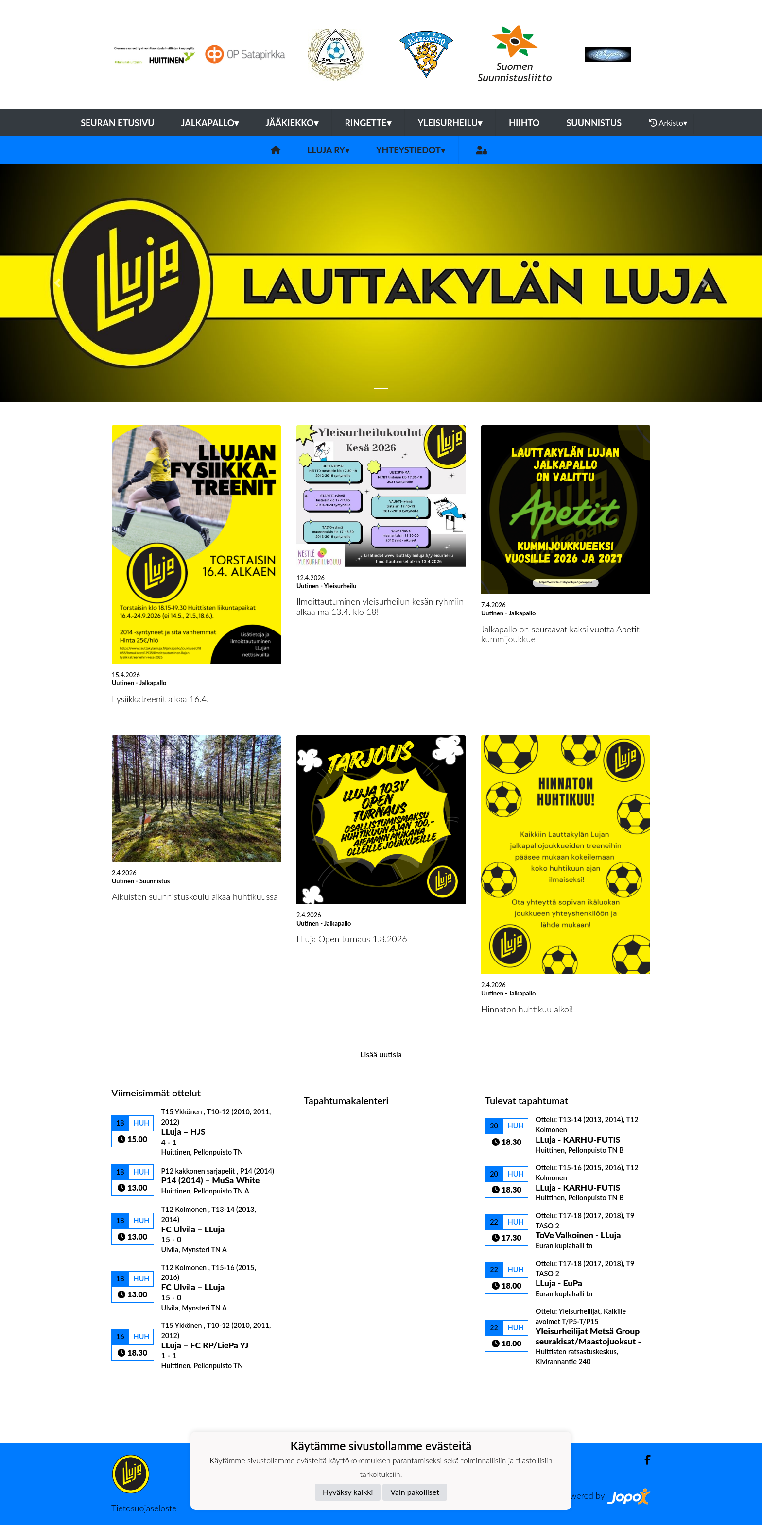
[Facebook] (644, 1460)
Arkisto (668, 123)
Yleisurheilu (450, 122)
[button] (57, 283)
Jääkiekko (291, 122)
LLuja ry (328, 150)
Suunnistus (594, 122)
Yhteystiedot (410, 150)
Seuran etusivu (118, 122)
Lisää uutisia (380, 1054)
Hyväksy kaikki (348, 1491)
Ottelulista (135, 1387)
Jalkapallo (210, 122)
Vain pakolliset (414, 1491)
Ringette (368, 122)
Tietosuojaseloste (143, 1508)
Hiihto (524, 122)
